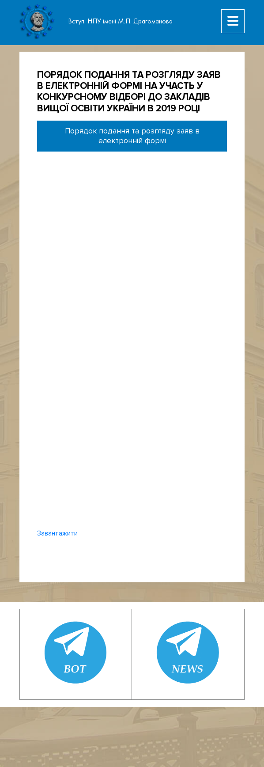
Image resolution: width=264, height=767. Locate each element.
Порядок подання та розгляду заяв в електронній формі (132, 135)
